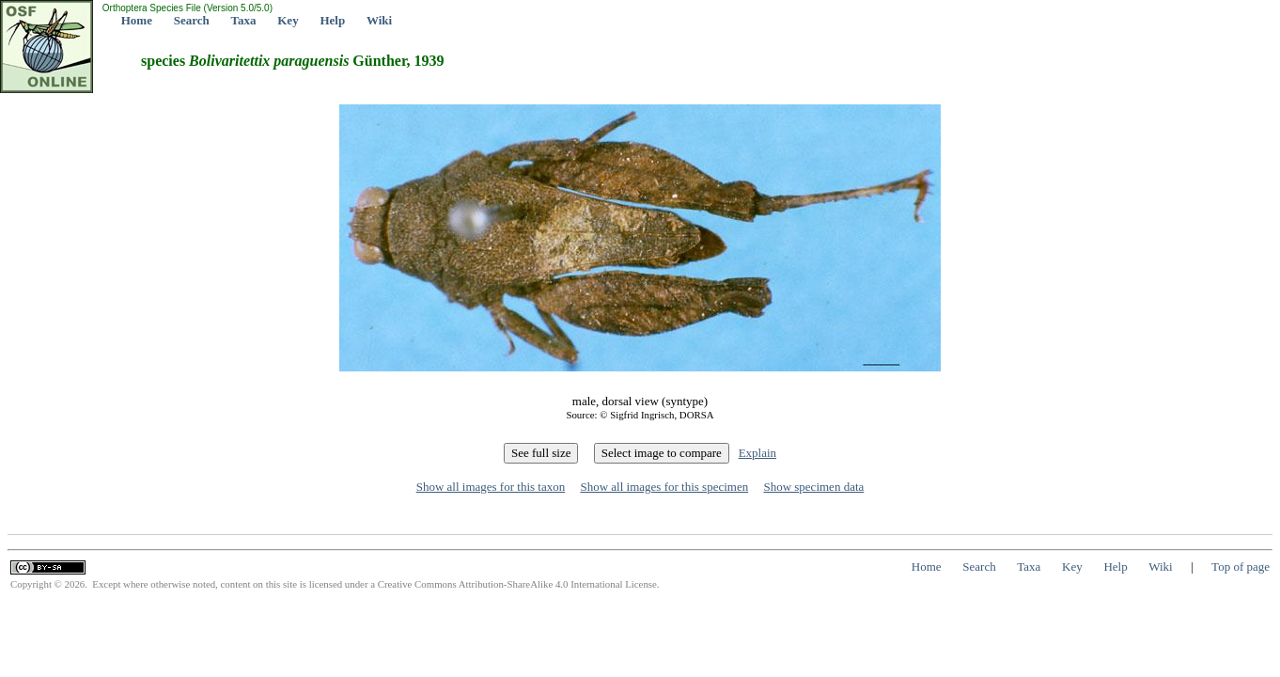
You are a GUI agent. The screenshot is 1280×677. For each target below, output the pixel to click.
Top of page (1240, 566)
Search (192, 20)
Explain (757, 453)
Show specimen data (813, 487)
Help (332, 20)
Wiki (379, 20)
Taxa (244, 20)
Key (287, 20)
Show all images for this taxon (491, 487)
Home (136, 20)
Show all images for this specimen (664, 487)
